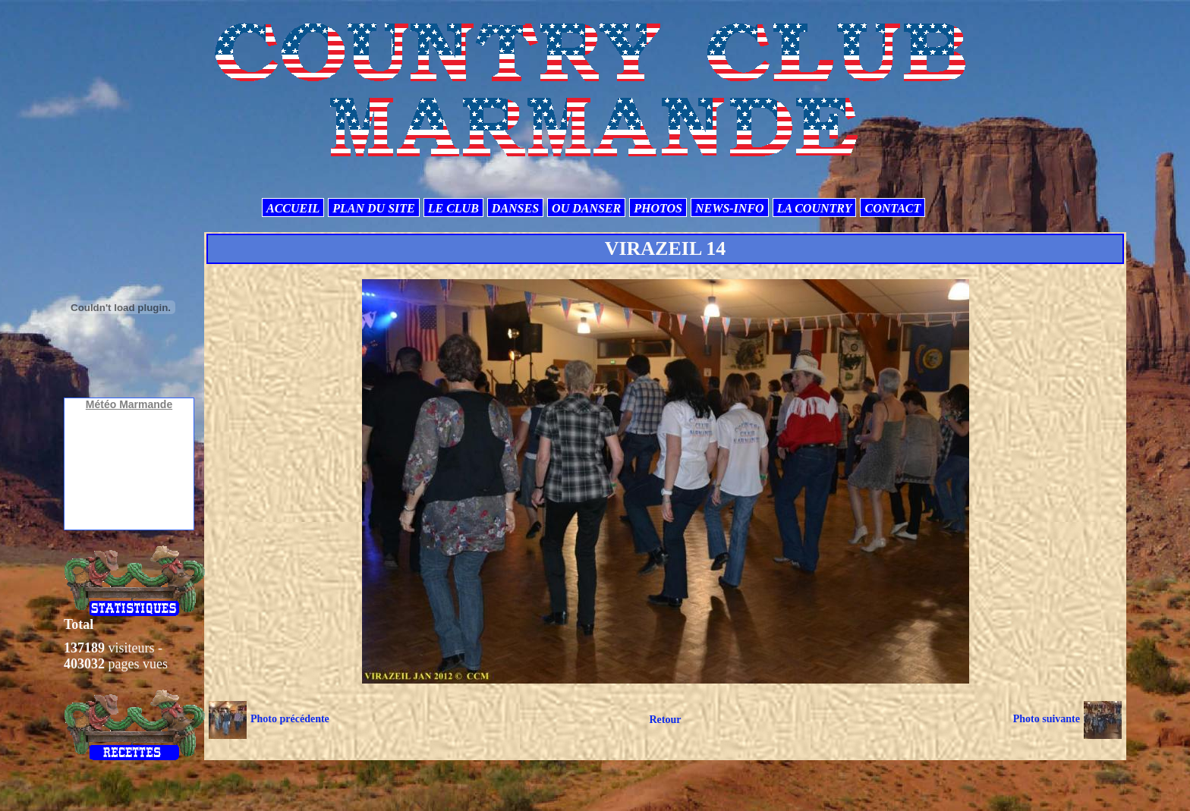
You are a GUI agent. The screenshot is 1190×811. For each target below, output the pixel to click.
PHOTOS (658, 208)
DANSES (515, 208)
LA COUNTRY (814, 208)
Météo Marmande (129, 404)
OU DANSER (586, 208)
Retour (665, 719)
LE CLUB (453, 208)
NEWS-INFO (729, 208)
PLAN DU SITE (373, 208)
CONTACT (892, 208)
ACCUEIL (293, 208)
